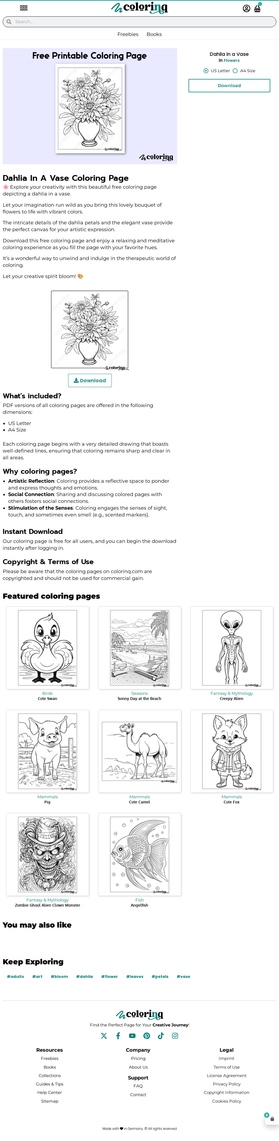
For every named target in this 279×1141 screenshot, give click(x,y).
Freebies (127, 34)
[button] (21, 8)
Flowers (232, 60)
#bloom (59, 976)
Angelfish (139, 905)
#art (37, 976)
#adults (15, 976)
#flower (110, 976)
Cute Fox (231, 802)
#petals (161, 976)
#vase (185, 976)
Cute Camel (139, 802)
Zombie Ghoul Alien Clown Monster (47, 905)
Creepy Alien (231, 698)
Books (154, 34)
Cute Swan (47, 698)
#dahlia (84, 976)
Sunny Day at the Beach (139, 698)
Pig (47, 802)
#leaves (135, 976)
